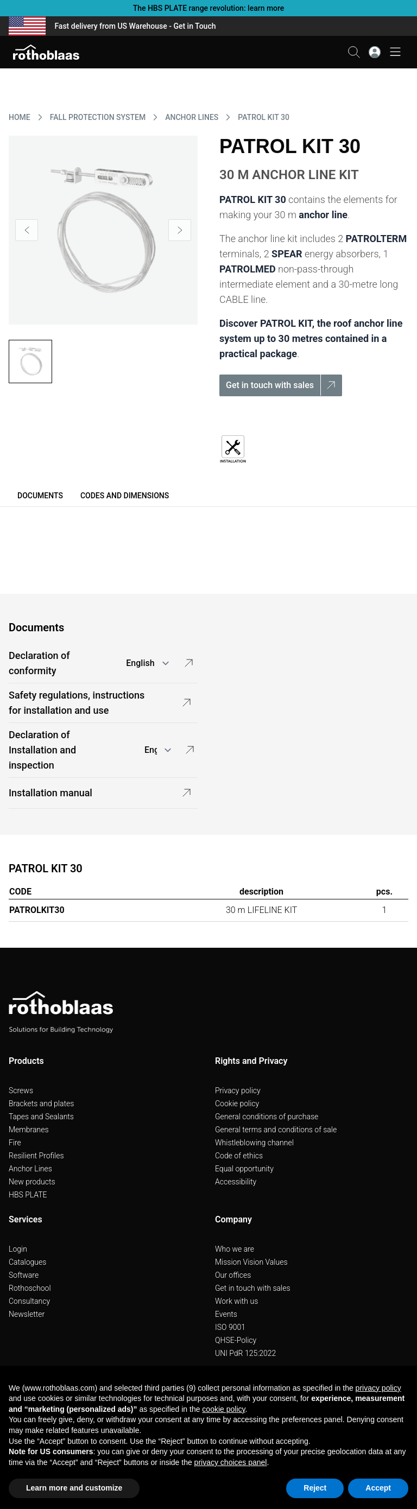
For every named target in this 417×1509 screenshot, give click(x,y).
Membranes (29, 1129)
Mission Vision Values (251, 1262)
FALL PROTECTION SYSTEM (98, 117)
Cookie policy (237, 1103)
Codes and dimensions (124, 495)
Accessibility (235, 1181)
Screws (21, 1090)
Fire (15, 1142)
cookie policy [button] (223, 1409)
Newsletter (27, 1314)
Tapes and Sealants (41, 1116)
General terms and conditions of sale (276, 1129)
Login (18, 1249)
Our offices (233, 1275)
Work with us (236, 1301)
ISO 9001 (230, 1327)
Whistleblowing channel (254, 1142)
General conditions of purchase (266, 1116)
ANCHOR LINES (191, 117)
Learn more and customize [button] (74, 1487)
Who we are (234, 1249)
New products (32, 1181)
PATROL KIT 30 (263, 117)
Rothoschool (30, 1288)
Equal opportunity (244, 1168)
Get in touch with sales (252, 1288)
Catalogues (27, 1262)
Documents (40, 495)
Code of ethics (239, 1155)
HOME (19, 117)
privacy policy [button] (378, 1388)
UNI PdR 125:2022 (245, 1353)
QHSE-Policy (235, 1340)
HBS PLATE (28, 1194)
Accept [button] (378, 1487)
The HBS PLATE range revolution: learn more (209, 8)
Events (226, 1314)
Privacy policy (238, 1090)
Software (24, 1275)
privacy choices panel (230, 1462)
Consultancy (29, 1301)
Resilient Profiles (36, 1155)
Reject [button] (315, 1487)
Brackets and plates (41, 1103)
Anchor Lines (30, 1168)
